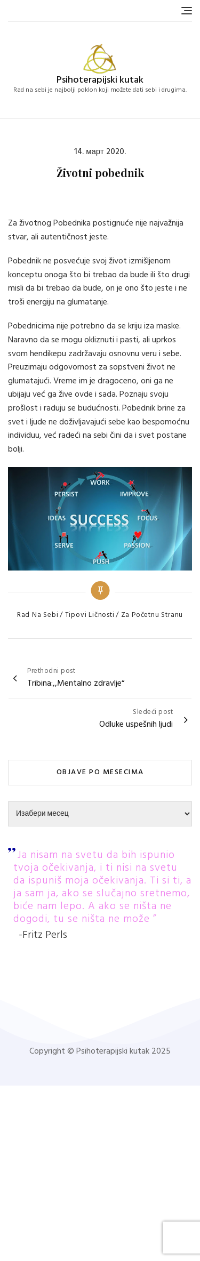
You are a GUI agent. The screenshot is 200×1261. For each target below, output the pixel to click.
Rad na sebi (38, 615)
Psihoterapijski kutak (100, 80)
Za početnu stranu (152, 615)
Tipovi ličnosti (90, 615)
